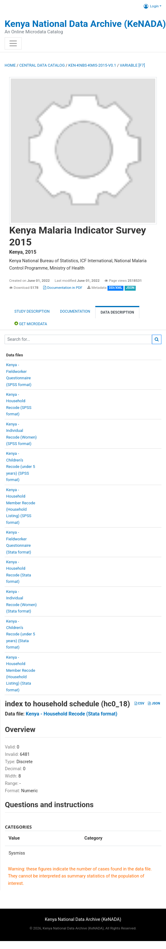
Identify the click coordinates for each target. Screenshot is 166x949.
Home (10, 65)
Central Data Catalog (42, 65)
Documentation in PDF (62, 287)
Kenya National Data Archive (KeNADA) (85, 23)
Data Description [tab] (117, 312)
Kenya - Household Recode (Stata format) (71, 714)
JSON (154, 703)
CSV (139, 703)
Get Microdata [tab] (30, 323)
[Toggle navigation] (13, 43)
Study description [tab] (32, 311)
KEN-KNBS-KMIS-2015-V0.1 (92, 65)
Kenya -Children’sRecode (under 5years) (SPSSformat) (20, 466)
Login (151, 6)
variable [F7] (132, 65)
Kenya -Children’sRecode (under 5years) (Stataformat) (20, 634)
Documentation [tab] (75, 311)
